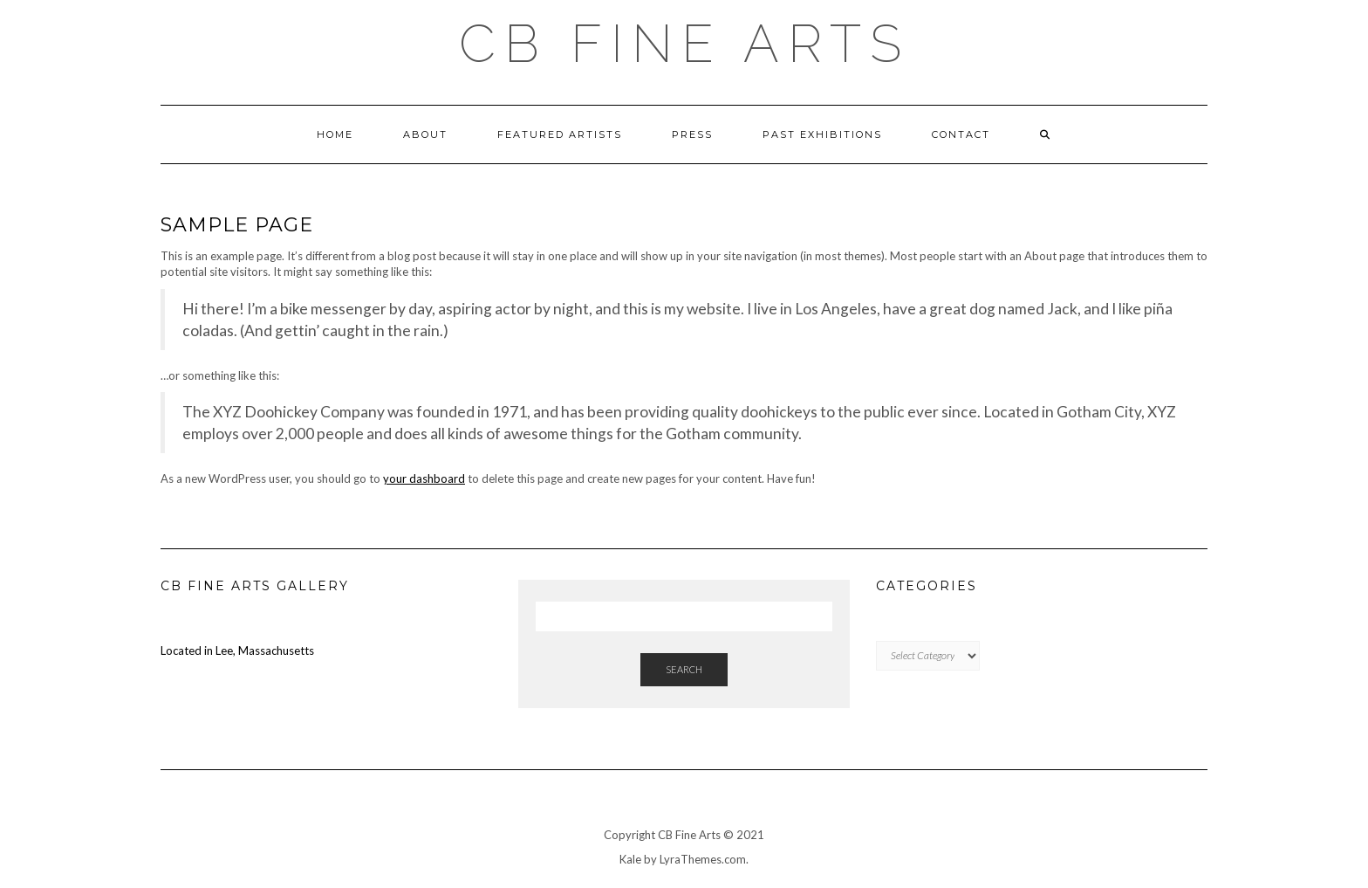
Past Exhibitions (822, 134)
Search (684, 669)
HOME (335, 134)
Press (692, 134)
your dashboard (424, 478)
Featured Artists (559, 134)
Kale (630, 859)
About (425, 134)
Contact (961, 134)
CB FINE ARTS (684, 43)
